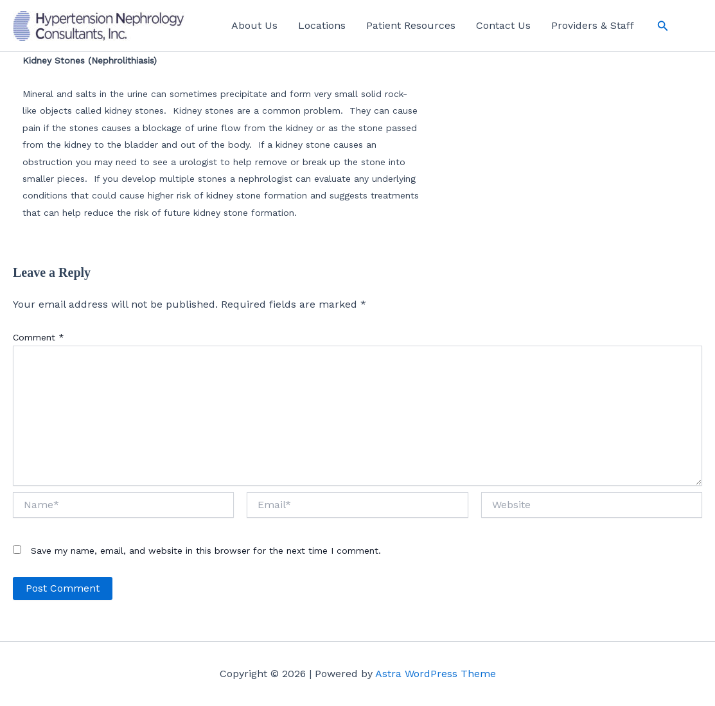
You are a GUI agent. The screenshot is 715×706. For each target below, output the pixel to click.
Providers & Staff (592, 25)
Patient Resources (410, 25)
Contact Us (503, 25)
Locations (322, 25)
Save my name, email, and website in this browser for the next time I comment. (206, 550)
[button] (663, 26)
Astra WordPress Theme (435, 673)
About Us (254, 25)
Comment (38, 337)
